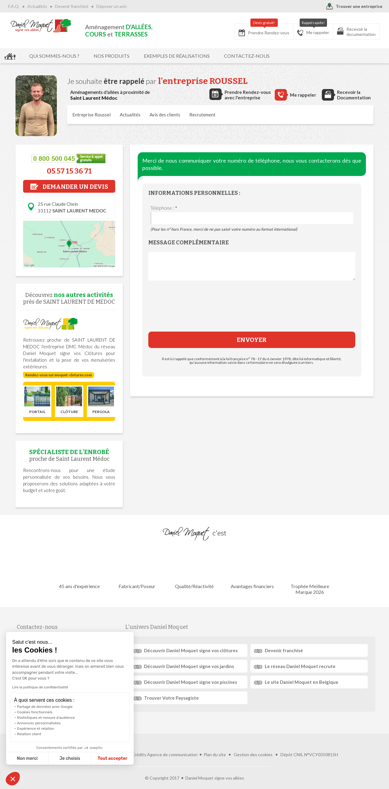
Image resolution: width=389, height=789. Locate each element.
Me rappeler (313, 30)
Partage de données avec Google (45, 707)
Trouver (172, 698)
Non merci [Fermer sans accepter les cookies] (27, 758)
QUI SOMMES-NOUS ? (54, 56)
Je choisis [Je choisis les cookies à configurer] (70, 758)
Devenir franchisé (71, 6)
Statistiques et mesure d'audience (46, 717)
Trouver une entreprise (354, 6)
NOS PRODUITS (111, 56)
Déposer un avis (111, 6)
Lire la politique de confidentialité (40, 687)
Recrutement (202, 114)
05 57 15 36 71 (69, 171)
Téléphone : (163, 208)
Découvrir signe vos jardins (190, 666)
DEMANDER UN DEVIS (69, 186)
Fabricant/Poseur (137, 568)
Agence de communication (172, 744)
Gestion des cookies (253, 744)
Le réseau (299, 666)
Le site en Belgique (301, 682)
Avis (165, 114)
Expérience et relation (35, 728)
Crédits (139, 744)
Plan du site (215, 744)
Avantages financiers (251, 568)
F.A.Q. (13, 6)
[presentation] (251, 310)
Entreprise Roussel (91, 114)
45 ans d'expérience (80, 568)
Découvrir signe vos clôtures (191, 650)
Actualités (37, 6)
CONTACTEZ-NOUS (247, 56)
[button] (12, 778)
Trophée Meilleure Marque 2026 (308, 571)
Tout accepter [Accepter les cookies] (112, 758)
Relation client (29, 734)
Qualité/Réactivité (194, 568)
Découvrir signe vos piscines (191, 682)
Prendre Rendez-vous (264, 30)
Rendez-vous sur (58, 375)
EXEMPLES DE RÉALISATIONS (177, 56)
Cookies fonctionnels (35, 712)
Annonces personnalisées (38, 723)
